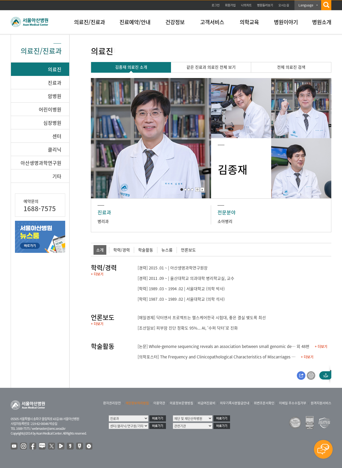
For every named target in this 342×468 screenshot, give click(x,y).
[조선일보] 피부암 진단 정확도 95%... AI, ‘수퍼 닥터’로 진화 (188, 328)
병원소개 (321, 22)
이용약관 (159, 403)
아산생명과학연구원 (41, 163)
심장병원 (52, 122)
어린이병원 (50, 109)
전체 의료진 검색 (291, 67)
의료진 (54, 69)
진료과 (54, 82)
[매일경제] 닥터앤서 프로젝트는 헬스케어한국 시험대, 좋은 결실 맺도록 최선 (202, 317)
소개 (100, 250)
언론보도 (188, 250)
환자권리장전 (112, 403)
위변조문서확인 (264, 403)
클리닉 (54, 149)
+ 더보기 (97, 273)
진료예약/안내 (134, 22)
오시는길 (283, 5)
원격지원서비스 (321, 403)
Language (305, 5)
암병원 (54, 96)
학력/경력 (121, 250)
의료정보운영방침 (181, 403)
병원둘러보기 (265, 5)
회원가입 (230, 5)
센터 (56, 136)
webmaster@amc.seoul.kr (48, 428)
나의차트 (246, 5)
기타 (56, 176)
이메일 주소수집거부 (292, 403)
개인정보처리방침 (137, 403)
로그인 (216, 5)
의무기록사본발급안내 (234, 403)
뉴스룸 (167, 250)
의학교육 (249, 22)
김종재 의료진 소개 (131, 67)
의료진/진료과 (89, 22)
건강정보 (175, 22)
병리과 (103, 221)
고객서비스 (212, 22)
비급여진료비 (206, 403)
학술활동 (145, 250)
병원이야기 (286, 22)
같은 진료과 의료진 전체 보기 (211, 67)
